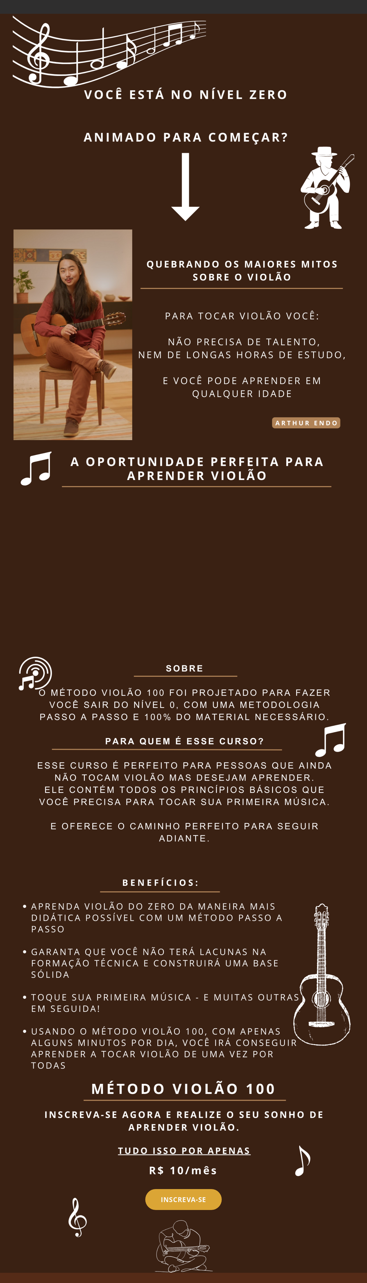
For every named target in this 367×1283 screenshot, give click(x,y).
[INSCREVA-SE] (183, 1199)
